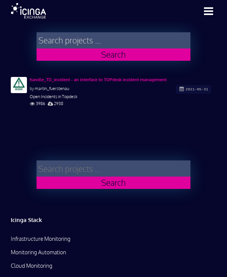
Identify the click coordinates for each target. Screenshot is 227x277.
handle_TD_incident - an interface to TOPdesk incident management (98, 79)
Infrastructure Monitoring (40, 238)
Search (113, 54)
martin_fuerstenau (52, 88)
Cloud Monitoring (31, 265)
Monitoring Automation (38, 252)
